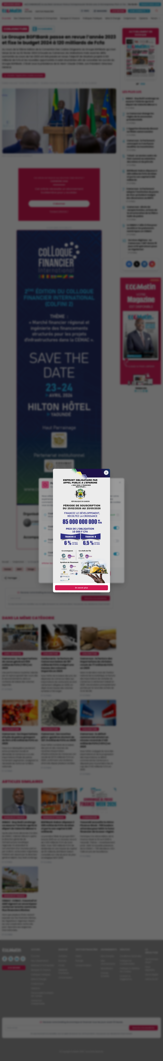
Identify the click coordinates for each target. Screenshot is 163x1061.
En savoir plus (81, 587)
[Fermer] (106, 472)
